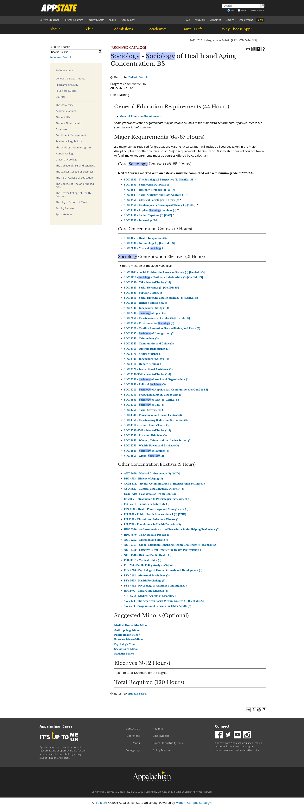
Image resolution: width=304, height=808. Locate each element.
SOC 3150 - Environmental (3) (149, 323)
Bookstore (133, 735)
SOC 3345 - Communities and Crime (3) (149, 343)
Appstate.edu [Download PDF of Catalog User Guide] (64, 214)
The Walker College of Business (74, 171)
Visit (89, 29)
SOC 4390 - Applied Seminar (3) (150, 210)
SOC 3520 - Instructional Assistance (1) (148, 369)
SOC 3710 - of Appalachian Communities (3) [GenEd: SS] (166, 389)
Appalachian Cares (56, 726)
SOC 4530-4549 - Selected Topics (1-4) (147, 430)
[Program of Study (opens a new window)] (253, 49)
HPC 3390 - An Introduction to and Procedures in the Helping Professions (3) (171, 529)
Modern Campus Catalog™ (193, 803)
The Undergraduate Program (73, 147)
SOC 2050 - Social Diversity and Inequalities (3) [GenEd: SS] (162, 297)
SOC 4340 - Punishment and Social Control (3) (153, 415)
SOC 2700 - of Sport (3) (145, 313)
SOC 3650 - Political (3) (145, 384)
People (242, 10)
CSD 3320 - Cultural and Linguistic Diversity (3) (154, 488)
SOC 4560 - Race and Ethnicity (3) (145, 435)
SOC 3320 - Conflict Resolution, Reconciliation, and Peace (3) (162, 328)
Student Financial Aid (68, 123)
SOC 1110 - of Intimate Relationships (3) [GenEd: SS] (163, 277)
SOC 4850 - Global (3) (144, 455)
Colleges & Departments (70, 78)
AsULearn (200, 20)
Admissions (123, 29)
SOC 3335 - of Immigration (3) (149, 333)
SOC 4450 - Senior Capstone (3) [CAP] (148, 215)
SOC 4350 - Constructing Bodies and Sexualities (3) (156, 420)
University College (66, 159)
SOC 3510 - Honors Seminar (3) (143, 363)
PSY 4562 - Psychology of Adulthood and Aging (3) (155, 585)
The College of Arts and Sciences (75, 165)
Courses (61, 96)
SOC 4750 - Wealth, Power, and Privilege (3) (151, 445)
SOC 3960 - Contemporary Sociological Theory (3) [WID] (159, 205)
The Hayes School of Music (72, 202)
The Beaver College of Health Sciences (73, 194)
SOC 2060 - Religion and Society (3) (146, 302)
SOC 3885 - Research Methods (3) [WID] (149, 189)
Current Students (49, 20)
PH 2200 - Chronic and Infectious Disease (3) (152, 519)
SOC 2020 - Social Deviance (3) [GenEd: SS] (151, 287)
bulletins (101, 803)
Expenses (61, 129)
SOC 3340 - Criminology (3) (141, 338)
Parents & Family (73, 20)
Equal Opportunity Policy (169, 743)
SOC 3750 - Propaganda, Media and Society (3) (153, 394)
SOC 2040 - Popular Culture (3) (143, 292)
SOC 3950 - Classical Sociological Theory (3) (151, 199)
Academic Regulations (69, 141)
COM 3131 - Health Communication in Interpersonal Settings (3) (164, 483)
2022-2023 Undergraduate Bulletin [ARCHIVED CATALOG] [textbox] (223, 40)
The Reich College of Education (74, 177)
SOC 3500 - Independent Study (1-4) (146, 358)
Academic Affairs (66, 111)
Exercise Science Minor (128, 639)
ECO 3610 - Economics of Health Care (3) (150, 493)
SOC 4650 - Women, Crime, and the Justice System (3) (157, 440)
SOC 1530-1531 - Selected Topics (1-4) (147, 282)
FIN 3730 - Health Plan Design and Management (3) (156, 509)
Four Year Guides (66, 90)
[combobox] (227, 40)
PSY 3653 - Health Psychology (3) (144, 580)
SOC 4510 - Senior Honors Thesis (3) (146, 425)
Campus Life (191, 29)
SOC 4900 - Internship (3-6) (141, 220)
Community (128, 20)
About (55, 29)
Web (230, 10)
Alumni (113, 20)
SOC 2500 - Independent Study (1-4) (146, 307)
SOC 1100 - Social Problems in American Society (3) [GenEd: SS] (164, 272)
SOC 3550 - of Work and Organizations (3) (156, 379)
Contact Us (133, 728)
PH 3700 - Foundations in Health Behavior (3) (152, 524)
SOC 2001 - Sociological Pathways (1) (147, 184)
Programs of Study (67, 84)
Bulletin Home (64, 70)
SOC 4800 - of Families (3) (146, 450)
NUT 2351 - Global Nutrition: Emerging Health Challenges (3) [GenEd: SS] (171, 544)
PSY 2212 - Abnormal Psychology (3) (147, 575)
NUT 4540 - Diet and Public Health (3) (147, 555)
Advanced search (257, 10)
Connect (222, 726)
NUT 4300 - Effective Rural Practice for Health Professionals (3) (163, 549)
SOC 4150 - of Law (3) (144, 404)
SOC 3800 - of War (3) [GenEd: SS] (152, 399)
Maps (136, 743)
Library (230, 20)
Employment (245, 20)
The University (64, 105)
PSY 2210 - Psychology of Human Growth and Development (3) (163, 570)
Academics (158, 29)
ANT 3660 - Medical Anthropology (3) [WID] (152, 473)
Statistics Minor (124, 653)
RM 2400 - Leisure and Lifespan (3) (146, 590)
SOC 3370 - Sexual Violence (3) (143, 353)
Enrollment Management (71, 135)
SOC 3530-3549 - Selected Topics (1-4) (147, 374)
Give (260, 20)
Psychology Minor (125, 644)
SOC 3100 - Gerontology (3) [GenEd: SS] (149, 243)
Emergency (133, 750)
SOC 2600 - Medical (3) (145, 248)
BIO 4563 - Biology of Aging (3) (143, 478)
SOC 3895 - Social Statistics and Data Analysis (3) (155, 194)
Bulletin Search (138, 77)
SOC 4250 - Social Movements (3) (145, 409)
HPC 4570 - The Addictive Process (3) (147, 534)
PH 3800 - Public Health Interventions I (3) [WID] (155, 514)
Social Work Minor (126, 648)
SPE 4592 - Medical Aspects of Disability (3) (151, 595)
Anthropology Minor (127, 630)
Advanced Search (61, 57)
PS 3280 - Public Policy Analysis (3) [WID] (150, 565)
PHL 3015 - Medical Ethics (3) (142, 560)
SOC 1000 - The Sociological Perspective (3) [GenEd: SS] (159, 179)
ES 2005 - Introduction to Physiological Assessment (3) (157, 498)
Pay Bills (158, 728)
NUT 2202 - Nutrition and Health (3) (146, 539)
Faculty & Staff (95, 20)
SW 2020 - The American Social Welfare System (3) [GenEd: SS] (164, 600)
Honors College (65, 153)
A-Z (188, 20)
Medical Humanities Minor (131, 625)
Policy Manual (162, 750)
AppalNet (215, 20)
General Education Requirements (141, 116)
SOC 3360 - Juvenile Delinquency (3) (146, 348)
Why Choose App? (236, 29)
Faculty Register (65, 208)
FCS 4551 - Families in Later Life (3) (146, 504)
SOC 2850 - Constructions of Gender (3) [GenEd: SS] (157, 318)
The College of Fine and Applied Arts (75, 185)
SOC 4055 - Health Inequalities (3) (145, 238)
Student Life (63, 117)
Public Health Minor (127, 634)
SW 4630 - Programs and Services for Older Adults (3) (157, 606)
